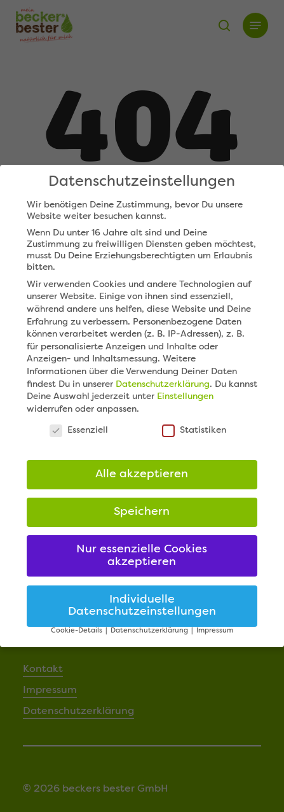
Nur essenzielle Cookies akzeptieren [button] (141, 556)
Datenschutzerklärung (163, 384)
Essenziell (79, 430)
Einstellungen (185, 396)
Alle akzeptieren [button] (141, 474)
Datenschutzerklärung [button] (150, 630)
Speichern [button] (142, 512)
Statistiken (194, 430)
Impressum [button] (214, 630)
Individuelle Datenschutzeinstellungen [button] (142, 606)
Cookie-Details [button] (77, 630)
